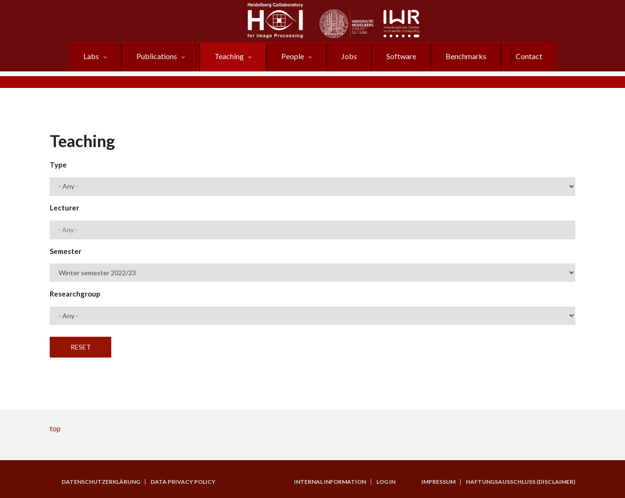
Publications (156, 56)
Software (401, 56)
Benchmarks (466, 56)
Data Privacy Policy (183, 482)
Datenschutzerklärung (101, 482)
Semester (65, 251)
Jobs (349, 56)
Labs (91, 56)
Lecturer (64, 207)
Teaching (229, 56)
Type (58, 164)
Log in (385, 482)
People (292, 56)
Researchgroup (75, 293)
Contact (529, 56)
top (55, 428)
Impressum (438, 482)
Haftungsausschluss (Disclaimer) (520, 482)
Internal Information (330, 482)
